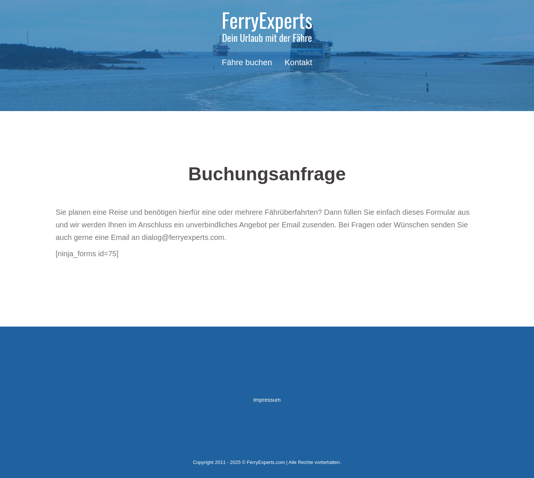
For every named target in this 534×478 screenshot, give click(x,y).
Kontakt (298, 62)
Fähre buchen (247, 62)
